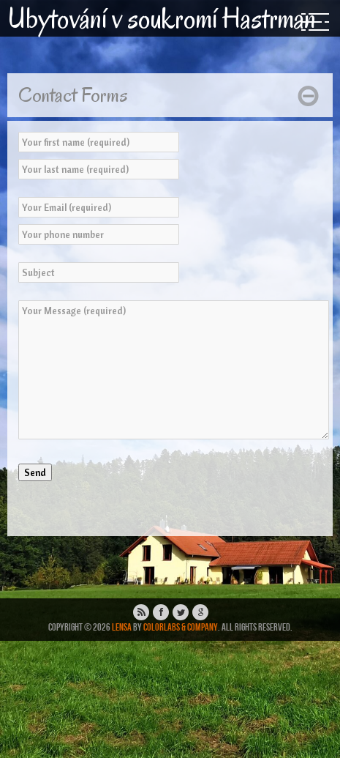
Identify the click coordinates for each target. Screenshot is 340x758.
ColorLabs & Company (180, 627)
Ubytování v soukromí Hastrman (161, 18)
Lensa (122, 627)
